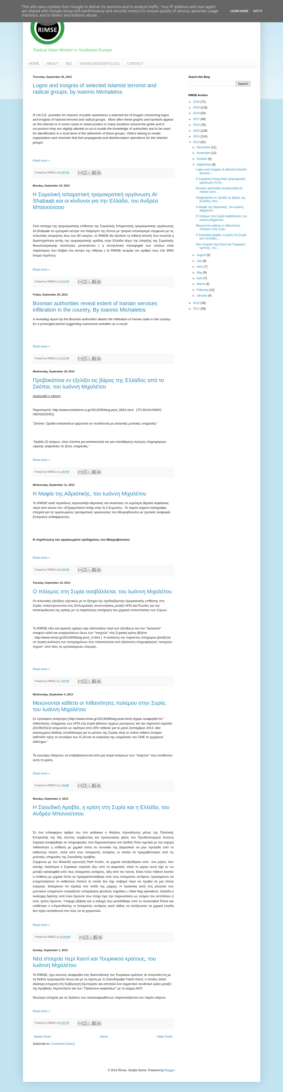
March (201, 284)
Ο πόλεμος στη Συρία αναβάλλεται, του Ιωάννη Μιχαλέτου (102, 591)
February (202, 290)
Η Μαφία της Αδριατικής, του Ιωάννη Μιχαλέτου (90, 494)
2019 (196, 107)
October (202, 159)
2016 (196, 125)
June (200, 266)
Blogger (169, 1070)
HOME (34, 63)
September (204, 164)
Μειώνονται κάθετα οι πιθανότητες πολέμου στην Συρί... (218, 227)
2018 (196, 113)
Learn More (239, 11)
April (199, 278)
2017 (196, 119)
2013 (196, 142)
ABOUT (53, 63)
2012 (196, 303)
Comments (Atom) (63, 1044)
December (203, 147)
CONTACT (135, 63)
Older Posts (165, 1036)
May (199, 272)
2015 (196, 130)
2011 (196, 308)
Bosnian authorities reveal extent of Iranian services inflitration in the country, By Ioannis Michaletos (95, 306)
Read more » (41, 160)
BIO (69, 63)
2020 (196, 102)
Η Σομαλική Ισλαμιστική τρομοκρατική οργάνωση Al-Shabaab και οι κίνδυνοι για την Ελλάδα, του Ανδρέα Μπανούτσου (96, 200)
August (201, 255)
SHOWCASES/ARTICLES (99, 63)
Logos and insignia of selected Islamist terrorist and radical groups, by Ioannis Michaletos (94, 88)
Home (104, 1036)
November (203, 153)
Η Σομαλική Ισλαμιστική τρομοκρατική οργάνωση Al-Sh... (220, 180)
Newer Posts (42, 1036)
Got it (257, 11)
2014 (196, 136)
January (202, 295)
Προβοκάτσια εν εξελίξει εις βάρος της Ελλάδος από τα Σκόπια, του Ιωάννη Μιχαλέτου (98, 383)
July (199, 261)
